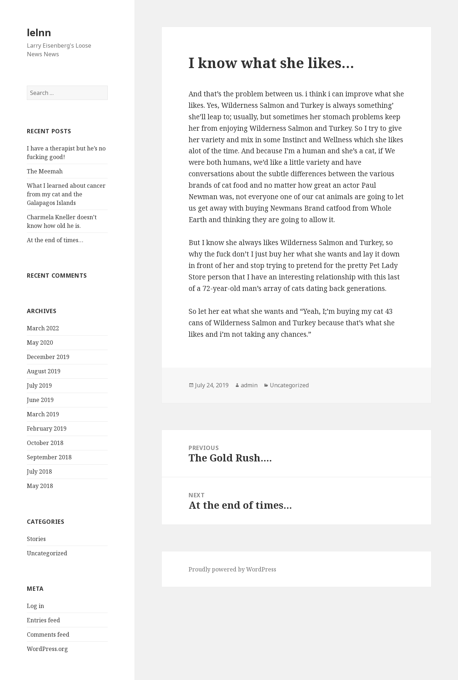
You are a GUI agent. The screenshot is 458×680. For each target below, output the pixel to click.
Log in (35, 606)
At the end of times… (55, 240)
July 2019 (39, 385)
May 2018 (40, 486)
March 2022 (43, 328)
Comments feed (48, 634)
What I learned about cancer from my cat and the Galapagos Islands (66, 194)
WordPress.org (47, 649)
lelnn (39, 32)
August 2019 (43, 371)
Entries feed (43, 620)
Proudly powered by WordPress (232, 569)
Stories (36, 539)
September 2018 (49, 457)
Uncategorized (47, 553)
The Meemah (45, 171)
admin (249, 385)
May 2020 (40, 342)
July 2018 (39, 471)
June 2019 (40, 400)
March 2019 (43, 414)
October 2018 (45, 443)
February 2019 (47, 428)
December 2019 (48, 357)
